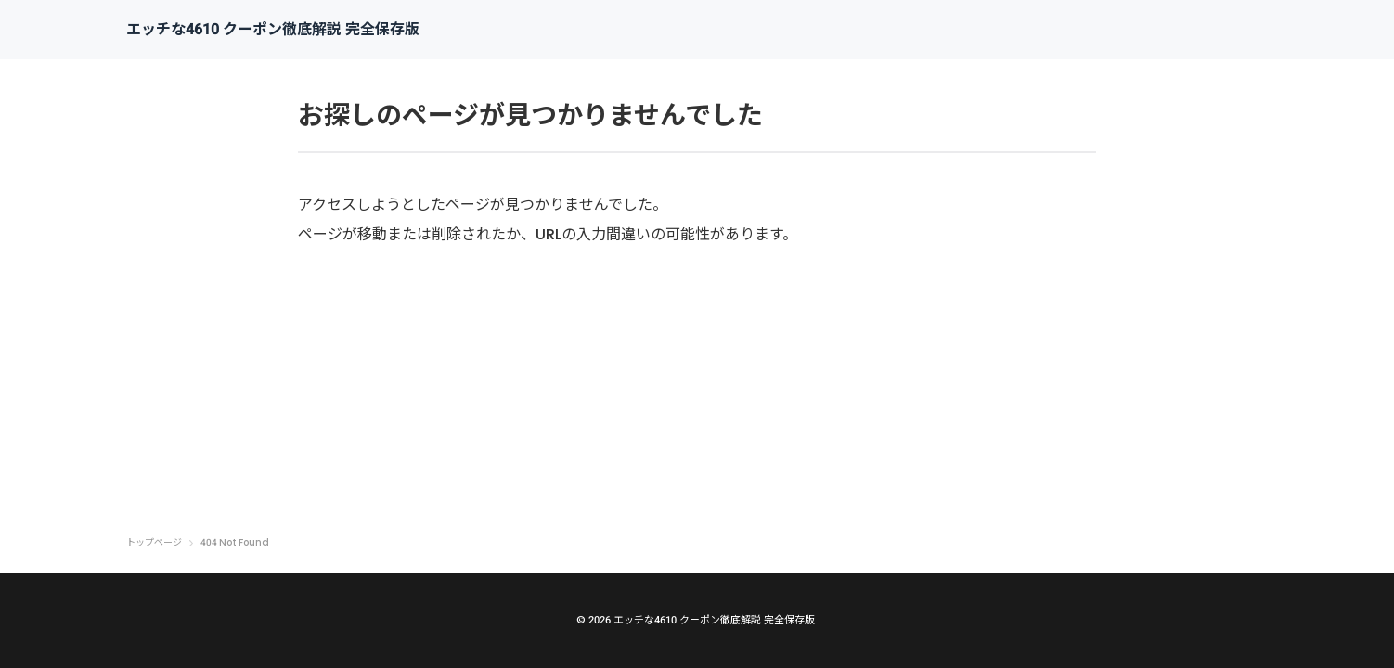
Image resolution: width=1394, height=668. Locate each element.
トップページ (154, 542)
